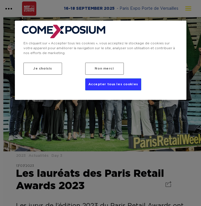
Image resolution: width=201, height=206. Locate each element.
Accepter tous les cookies (113, 84)
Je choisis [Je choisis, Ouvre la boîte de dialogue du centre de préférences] (42, 68)
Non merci (104, 68)
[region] (100, 60)
